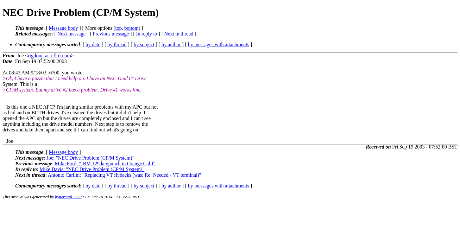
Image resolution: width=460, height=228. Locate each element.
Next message (71, 33)
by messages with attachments (218, 44)
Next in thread (178, 33)
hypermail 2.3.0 (68, 196)
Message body (63, 28)
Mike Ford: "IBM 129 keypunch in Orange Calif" (105, 163)
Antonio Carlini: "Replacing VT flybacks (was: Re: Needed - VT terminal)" (124, 175)
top (118, 28)
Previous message (111, 33)
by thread (117, 44)
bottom (131, 28)
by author (171, 44)
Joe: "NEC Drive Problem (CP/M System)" (91, 158)
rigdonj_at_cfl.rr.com (49, 55)
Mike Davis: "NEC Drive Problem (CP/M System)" (92, 169)
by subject (144, 44)
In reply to (146, 33)
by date (92, 44)
